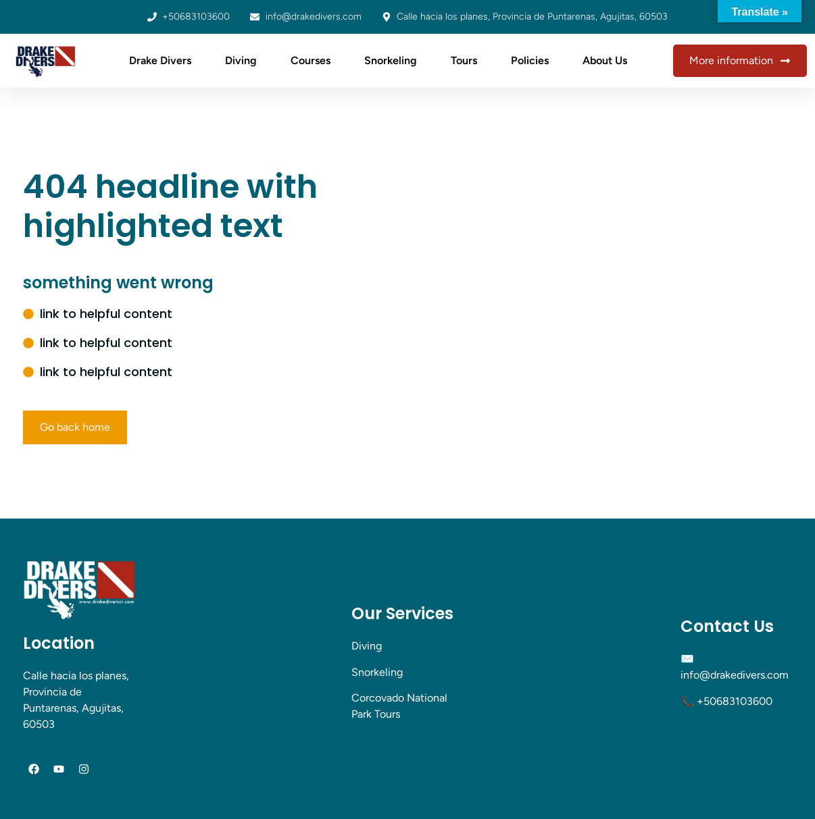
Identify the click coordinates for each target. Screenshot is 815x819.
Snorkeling (390, 60)
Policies (530, 60)
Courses (310, 60)
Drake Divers (160, 60)
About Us (605, 60)
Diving (241, 60)
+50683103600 (734, 701)
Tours (464, 60)
